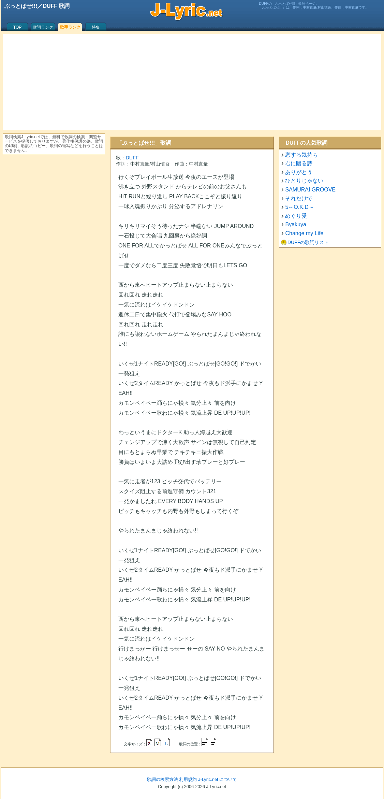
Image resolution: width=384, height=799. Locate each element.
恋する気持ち (301, 155)
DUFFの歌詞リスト (308, 242)
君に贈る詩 (298, 163)
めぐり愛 (296, 216)
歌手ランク (70, 27)
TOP (17, 27)
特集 (96, 27)
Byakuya (295, 224)
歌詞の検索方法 (162, 779)
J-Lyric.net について (217, 779)
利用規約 (188, 779)
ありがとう (298, 172)
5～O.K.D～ (299, 207)
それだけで (298, 198)
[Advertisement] (192, 82)
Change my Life (304, 233)
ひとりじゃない (304, 181)
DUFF (131, 157)
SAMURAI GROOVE (310, 189)
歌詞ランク (43, 27)
